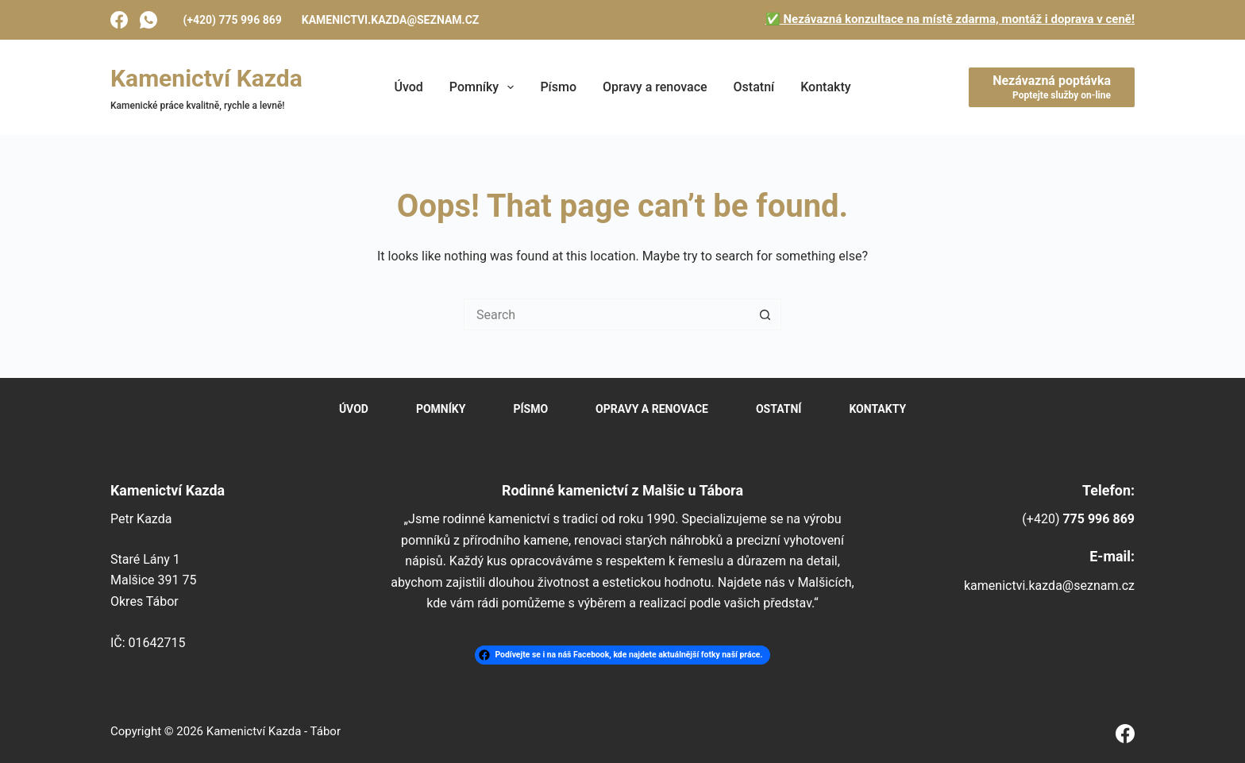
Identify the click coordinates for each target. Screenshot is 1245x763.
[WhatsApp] (148, 20)
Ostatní (754, 86)
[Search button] (765, 314)
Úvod (408, 86)
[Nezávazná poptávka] (1052, 87)
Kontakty (825, 86)
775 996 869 (1098, 518)
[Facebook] (119, 20)
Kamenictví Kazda (206, 78)
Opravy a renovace (655, 86)
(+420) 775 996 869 (232, 19)
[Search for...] (607, 314)
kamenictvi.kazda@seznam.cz (391, 19)
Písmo (558, 86)
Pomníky (485, 87)
